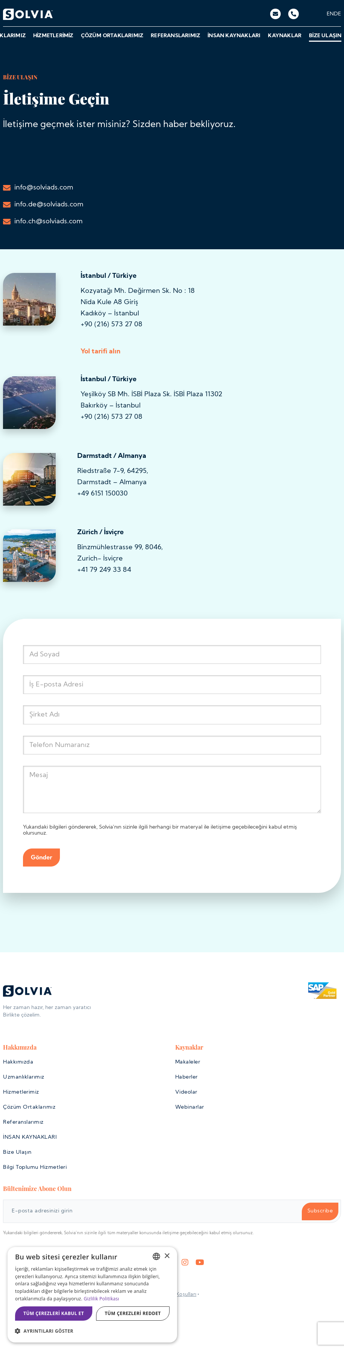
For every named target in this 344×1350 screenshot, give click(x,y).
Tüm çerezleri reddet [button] (133, 1313)
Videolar (186, 1092)
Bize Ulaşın (325, 36)
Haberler (186, 1077)
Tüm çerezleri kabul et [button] (53, 1313)
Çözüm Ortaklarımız (112, 36)
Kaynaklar (284, 36)
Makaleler (187, 1062)
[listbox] (156, 1256)
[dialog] (92, 1294)
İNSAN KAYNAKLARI (233, 36)
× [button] (167, 1256)
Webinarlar (189, 1107)
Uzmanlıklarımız (23, 1077)
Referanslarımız (175, 36)
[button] (92, 1331)
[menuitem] (330, 14)
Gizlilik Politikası (101, 1298)
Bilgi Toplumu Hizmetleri (35, 1167)
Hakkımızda (18, 1062)
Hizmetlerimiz (53, 36)
